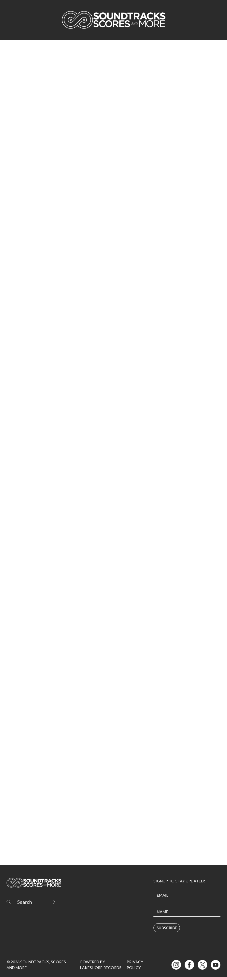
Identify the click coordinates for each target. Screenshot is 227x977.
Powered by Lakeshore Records (100, 964)
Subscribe (166, 927)
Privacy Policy (135, 964)
